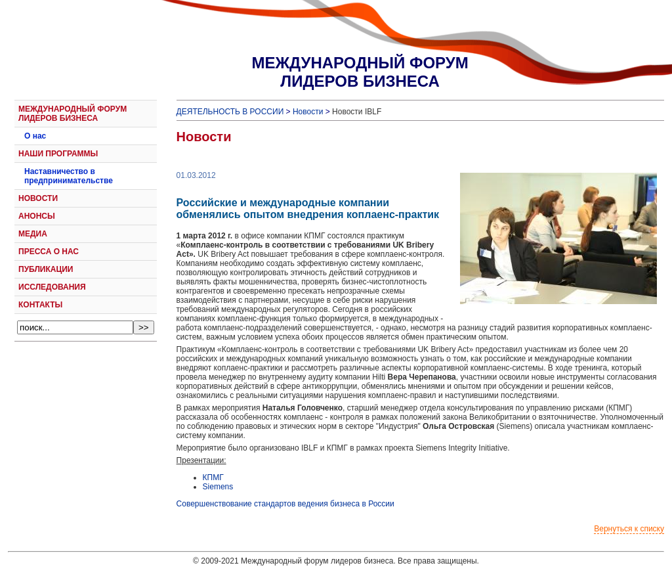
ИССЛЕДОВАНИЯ (52, 287)
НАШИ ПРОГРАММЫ (58, 153)
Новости (308, 111)
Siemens (218, 486)
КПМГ (213, 477)
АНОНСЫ (36, 216)
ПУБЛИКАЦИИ (45, 269)
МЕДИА (32, 233)
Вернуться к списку (629, 528)
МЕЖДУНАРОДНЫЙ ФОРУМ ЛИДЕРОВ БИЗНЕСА (72, 113)
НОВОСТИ (38, 198)
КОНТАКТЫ (40, 304)
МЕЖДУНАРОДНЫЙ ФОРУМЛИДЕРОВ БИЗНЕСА (359, 72)
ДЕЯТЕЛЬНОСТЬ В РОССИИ (230, 111)
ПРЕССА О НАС (48, 251)
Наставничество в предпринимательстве (68, 176)
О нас (35, 136)
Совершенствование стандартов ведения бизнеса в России (285, 503)
